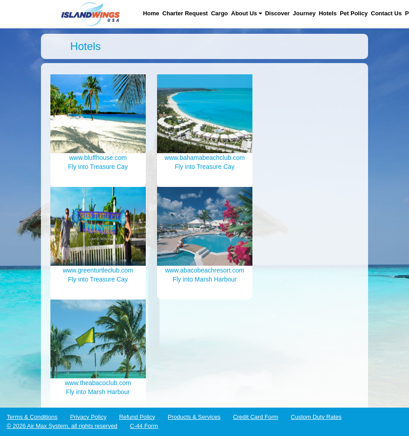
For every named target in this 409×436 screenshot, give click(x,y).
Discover (277, 13)
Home (151, 13)
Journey (304, 13)
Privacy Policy (88, 416)
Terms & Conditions (32, 416)
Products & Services (194, 416)
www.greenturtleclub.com (98, 270)
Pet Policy (354, 13)
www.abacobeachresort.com (204, 270)
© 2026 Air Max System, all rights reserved (62, 425)
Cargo (219, 13)
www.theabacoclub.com (98, 382)
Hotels (328, 13)
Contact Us (386, 13)
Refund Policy (137, 416)
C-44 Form (144, 425)
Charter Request (185, 13)
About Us (246, 13)
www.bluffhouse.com (98, 157)
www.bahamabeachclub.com (205, 157)
